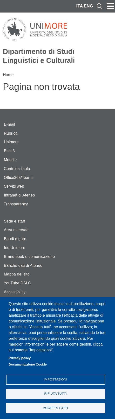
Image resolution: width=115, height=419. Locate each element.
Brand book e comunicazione (29, 257)
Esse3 (9, 151)
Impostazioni (55, 379)
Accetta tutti (55, 408)
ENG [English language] (88, 6)
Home (8, 74)
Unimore (11, 142)
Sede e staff (14, 221)
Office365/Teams (19, 178)
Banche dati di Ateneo (23, 265)
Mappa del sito (17, 274)
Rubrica (11, 133)
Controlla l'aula (17, 169)
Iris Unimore (14, 248)
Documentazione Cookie (28, 364)
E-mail (9, 124)
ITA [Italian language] (79, 6)
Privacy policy (20, 358)
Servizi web (14, 186)
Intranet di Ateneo (19, 195)
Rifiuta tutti (55, 393)
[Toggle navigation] (110, 6)
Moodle (10, 160)
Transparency (16, 204)
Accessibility (15, 292)
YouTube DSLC (17, 283)
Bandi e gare (15, 239)
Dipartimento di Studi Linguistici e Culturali (39, 55)
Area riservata (16, 230)
